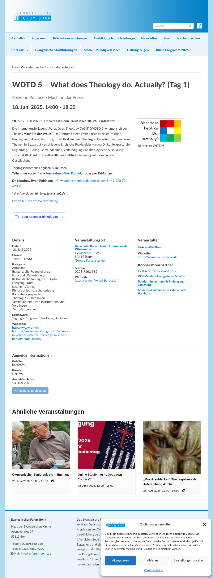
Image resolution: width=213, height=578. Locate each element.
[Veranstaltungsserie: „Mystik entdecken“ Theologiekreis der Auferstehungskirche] (183, 490)
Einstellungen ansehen (189, 560)
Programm (39, 38)
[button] (205, 525)
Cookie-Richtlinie (153, 570)
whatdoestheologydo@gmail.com (83, 180)
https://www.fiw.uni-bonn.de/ (96, 280)
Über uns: (19, 50)
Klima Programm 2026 (172, 50)
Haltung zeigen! (138, 50)
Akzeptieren (120, 560)
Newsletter (149, 38)
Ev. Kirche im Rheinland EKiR (157, 271)
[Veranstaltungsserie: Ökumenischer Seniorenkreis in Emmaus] (52, 481)
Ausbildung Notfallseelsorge (114, 38)
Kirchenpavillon (188, 38)
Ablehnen (153, 560)
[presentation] (41, 445)
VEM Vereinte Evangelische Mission (161, 276)
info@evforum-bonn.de (36, 553)
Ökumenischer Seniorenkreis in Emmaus (40, 474)
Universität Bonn (150, 247)
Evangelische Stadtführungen (56, 50)
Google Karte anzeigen (90, 260)
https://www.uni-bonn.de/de (158, 257)
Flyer (167, 38)
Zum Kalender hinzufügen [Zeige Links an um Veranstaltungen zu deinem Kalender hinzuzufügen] (40, 216)
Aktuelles (18, 38)
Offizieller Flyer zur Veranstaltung (35, 201)
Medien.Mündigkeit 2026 (102, 50)
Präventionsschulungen (70, 38)
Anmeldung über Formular (65, 173)
